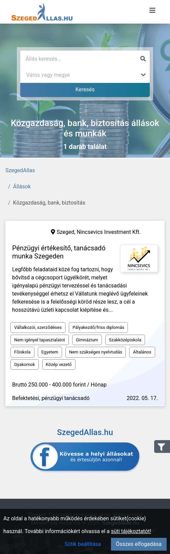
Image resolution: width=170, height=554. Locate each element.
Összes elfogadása (139, 544)
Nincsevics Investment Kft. (109, 232)
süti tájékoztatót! (131, 531)
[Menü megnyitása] (152, 10)
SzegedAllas (20, 170)
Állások (22, 186)
